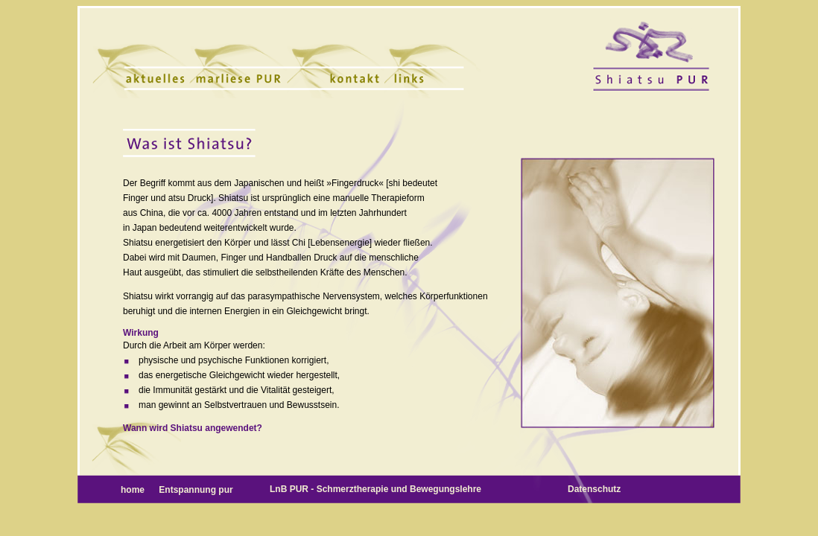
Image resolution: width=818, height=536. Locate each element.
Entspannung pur (195, 490)
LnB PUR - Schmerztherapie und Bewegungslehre (375, 489)
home (134, 490)
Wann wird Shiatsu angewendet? (192, 428)
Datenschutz (594, 489)
